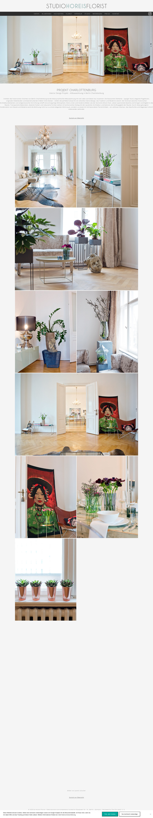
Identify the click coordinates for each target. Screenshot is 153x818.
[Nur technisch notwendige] (150, 814)
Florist (69, 14)
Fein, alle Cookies (109, 814)
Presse (107, 14)
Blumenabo (46, 14)
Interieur (78, 14)
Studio (87, 14)
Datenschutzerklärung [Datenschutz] (68, 815)
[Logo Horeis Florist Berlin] (76, 6)
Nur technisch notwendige (130, 814)
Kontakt (115, 14)
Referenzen (97, 14)
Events (36, 14)
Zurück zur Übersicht (76, 118)
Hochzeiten (58, 14)
